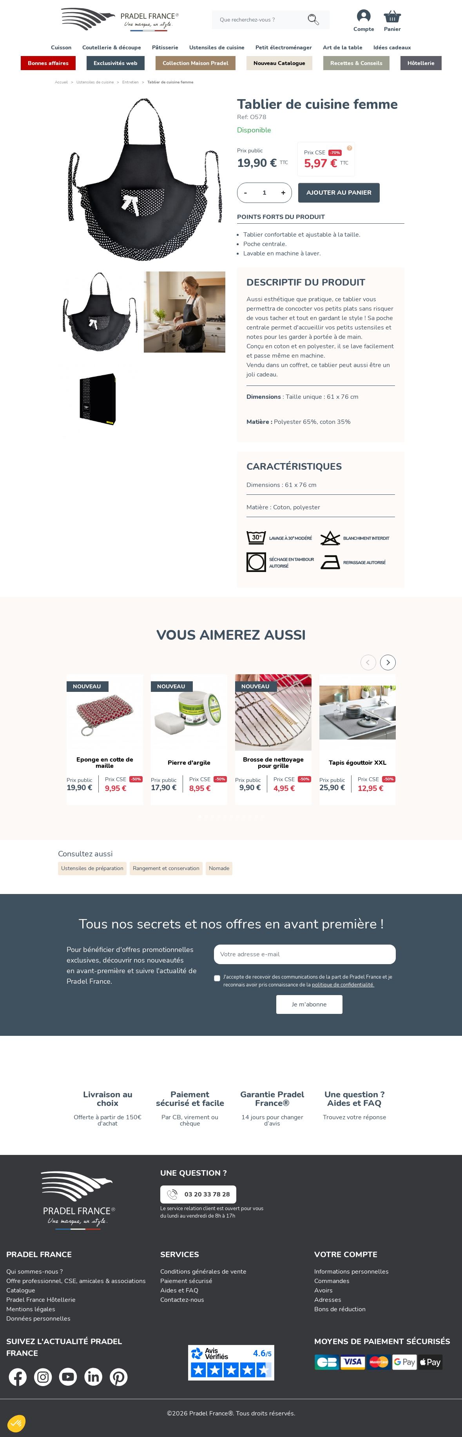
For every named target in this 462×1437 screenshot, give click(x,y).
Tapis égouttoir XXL (357, 762)
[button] (61, 47)
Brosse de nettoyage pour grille (273, 762)
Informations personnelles (351, 1271)
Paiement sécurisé (186, 1280)
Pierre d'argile (189, 762)
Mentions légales (30, 1308)
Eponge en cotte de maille (104, 762)
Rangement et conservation (166, 868)
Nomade (219, 868)
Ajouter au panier (338, 192)
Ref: (242, 117)
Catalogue (20, 1289)
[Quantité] (264, 193)
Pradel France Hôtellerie (41, 1299)
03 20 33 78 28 (207, 1194)
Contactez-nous (182, 1299)
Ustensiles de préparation (92, 868)
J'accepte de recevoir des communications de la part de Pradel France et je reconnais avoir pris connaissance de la (307, 981)
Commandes (332, 1280)
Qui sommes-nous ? (34, 1271)
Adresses (327, 1299)
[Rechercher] (271, 20)
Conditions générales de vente (203, 1271)
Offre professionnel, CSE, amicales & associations (76, 1280)
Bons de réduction (340, 1308)
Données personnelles (38, 1318)
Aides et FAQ (179, 1289)
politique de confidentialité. (343, 984)
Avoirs (323, 1289)
